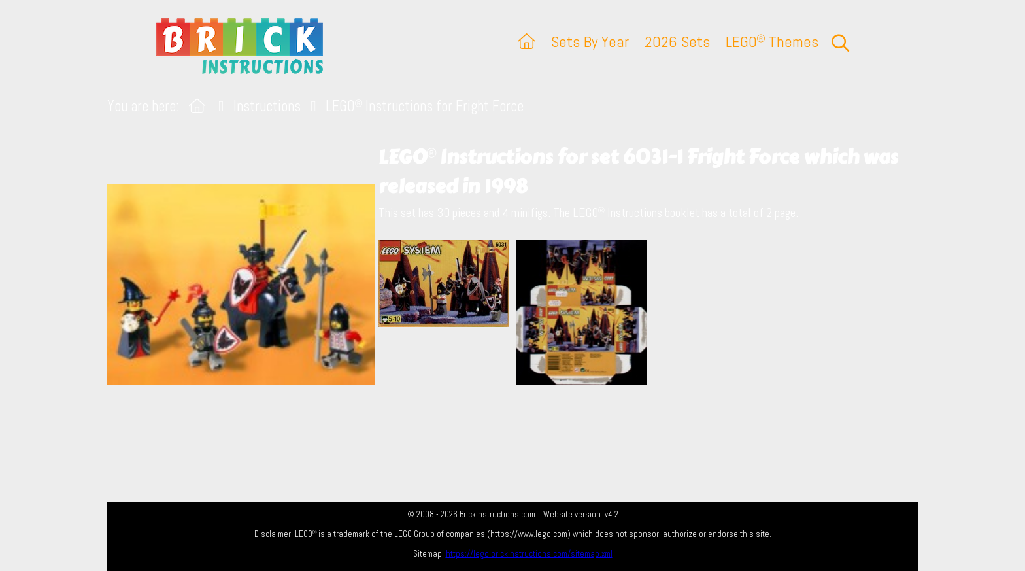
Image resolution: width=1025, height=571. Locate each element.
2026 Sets (677, 41)
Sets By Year (590, 41)
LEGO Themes (772, 41)
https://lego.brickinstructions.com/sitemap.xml (529, 553)
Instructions (267, 106)
